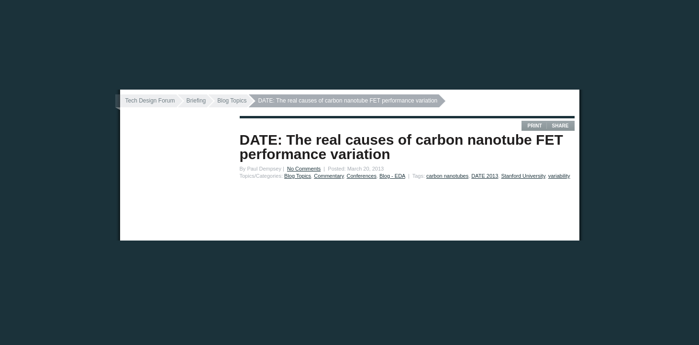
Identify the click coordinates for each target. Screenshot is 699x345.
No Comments (304, 169)
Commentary (329, 176)
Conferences (362, 176)
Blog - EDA (392, 176)
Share (560, 125)
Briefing (196, 100)
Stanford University (523, 176)
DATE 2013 (484, 176)
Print (534, 125)
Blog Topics (231, 100)
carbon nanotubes (447, 176)
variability (559, 176)
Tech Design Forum (150, 100)
